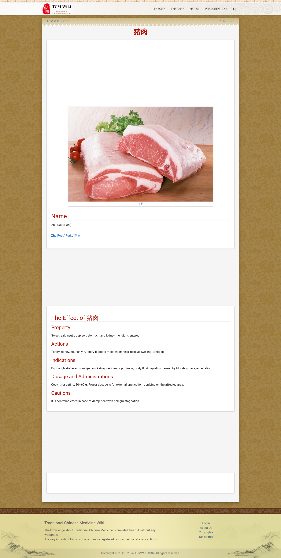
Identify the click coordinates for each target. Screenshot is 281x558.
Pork (68, 235)
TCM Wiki (53, 21)
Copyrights (206, 532)
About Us (206, 528)
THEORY (159, 9)
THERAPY (177, 9)
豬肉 (77, 235)
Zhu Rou (57, 235)
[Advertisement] (140, 74)
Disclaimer (206, 537)
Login (206, 523)
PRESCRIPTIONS (216, 9)
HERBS (194, 9)
